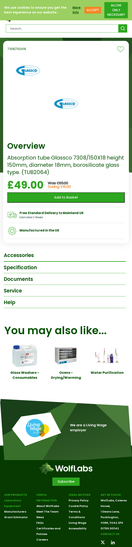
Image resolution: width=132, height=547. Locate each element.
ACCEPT (92, 10)
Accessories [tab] (19, 255)
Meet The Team (47, 512)
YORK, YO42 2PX (112, 523)
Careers (42, 540)
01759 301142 (110, 528)
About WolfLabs (47, 506)
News (40, 517)
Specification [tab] (20, 267)
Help (9, 302)
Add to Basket (66, 197)
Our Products (15, 495)
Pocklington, (110, 517)
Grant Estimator (16, 517)
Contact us (110, 534)
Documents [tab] (18, 279)
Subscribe (66, 481)
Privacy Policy (79, 500)
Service (13, 290)
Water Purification (107, 372)
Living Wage (77, 523)
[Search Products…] (62, 28)
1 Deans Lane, (110, 512)
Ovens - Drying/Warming (66, 375)
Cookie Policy (78, 506)
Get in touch (111, 495)
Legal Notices (79, 495)
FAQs (39, 523)
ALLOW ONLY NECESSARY (116, 10)
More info (77, 10)
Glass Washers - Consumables (24, 375)
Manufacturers (15, 512)
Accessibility (77, 528)
